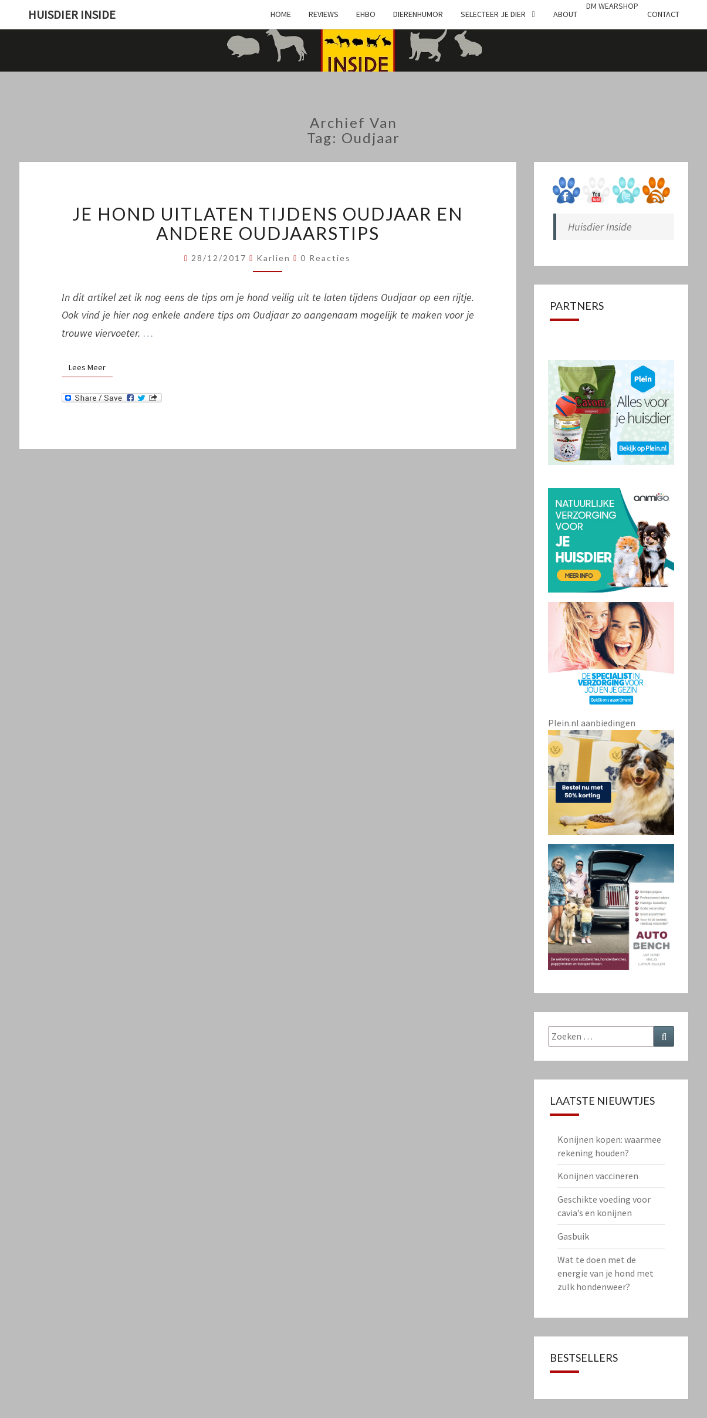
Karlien (273, 258)
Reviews (324, 14)
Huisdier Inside (72, 14)
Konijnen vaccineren (597, 1176)
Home (280, 14)
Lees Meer (91, 367)
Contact (663, 14)
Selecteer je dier (493, 14)
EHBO (366, 14)
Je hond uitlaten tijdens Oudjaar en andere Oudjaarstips (267, 223)
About (565, 14)
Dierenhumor (418, 14)
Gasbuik (573, 1236)
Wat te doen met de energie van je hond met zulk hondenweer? (605, 1273)
